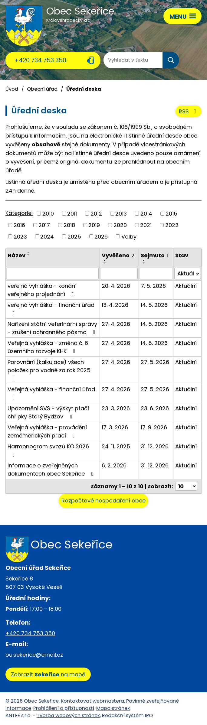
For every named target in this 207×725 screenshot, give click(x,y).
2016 (19, 225)
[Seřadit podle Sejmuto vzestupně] (144, 260)
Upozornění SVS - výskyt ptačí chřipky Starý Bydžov (48, 412)
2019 (94, 225)
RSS (189, 111)
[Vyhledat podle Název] (53, 273)
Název (16, 255)
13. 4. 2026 (115, 305)
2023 (20, 236)
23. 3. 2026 (116, 408)
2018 (69, 225)
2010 (48, 213)
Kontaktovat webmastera (92, 700)
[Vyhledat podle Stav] (187, 273)
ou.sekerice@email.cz (34, 654)
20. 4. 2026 (116, 286)
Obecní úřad (42, 89)
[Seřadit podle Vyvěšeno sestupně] (105, 263)
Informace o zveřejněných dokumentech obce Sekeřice (52, 469)
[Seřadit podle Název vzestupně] (28, 252)
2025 (74, 236)
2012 (96, 213)
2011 (72, 213)
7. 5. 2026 (153, 286)
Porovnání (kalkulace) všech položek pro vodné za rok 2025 (49, 369)
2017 (44, 225)
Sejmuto (154, 255)
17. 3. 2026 (115, 427)
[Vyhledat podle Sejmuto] (156, 273)
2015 (171, 213)
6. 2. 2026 (114, 465)
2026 (101, 236)
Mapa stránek (113, 708)
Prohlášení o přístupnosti (63, 708)
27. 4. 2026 (116, 324)
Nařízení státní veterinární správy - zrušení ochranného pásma (53, 328)
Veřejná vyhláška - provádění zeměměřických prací (47, 431)
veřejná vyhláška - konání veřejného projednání (42, 290)
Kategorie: (19, 213)
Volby (128, 236)
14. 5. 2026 (154, 305)
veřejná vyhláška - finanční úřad (51, 308)
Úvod (11, 89)
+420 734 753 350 (40, 60)
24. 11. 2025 (116, 446)
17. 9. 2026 (154, 427)
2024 (47, 236)
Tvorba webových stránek (68, 715)
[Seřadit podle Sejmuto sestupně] (144, 263)
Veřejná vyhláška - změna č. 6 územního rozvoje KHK (48, 347)
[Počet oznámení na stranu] (186, 486)
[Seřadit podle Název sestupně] (28, 255)
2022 (172, 225)
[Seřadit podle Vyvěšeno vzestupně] (105, 260)
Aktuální (186, 286)
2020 (120, 225)
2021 (146, 225)
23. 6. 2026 (155, 408)
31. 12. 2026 (155, 446)
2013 (121, 213)
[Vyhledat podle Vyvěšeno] (119, 273)
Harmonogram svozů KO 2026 (48, 450)
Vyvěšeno (118, 255)
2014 (146, 213)
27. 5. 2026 (155, 362)
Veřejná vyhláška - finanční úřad (51, 392)
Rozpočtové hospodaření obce (103, 500)
